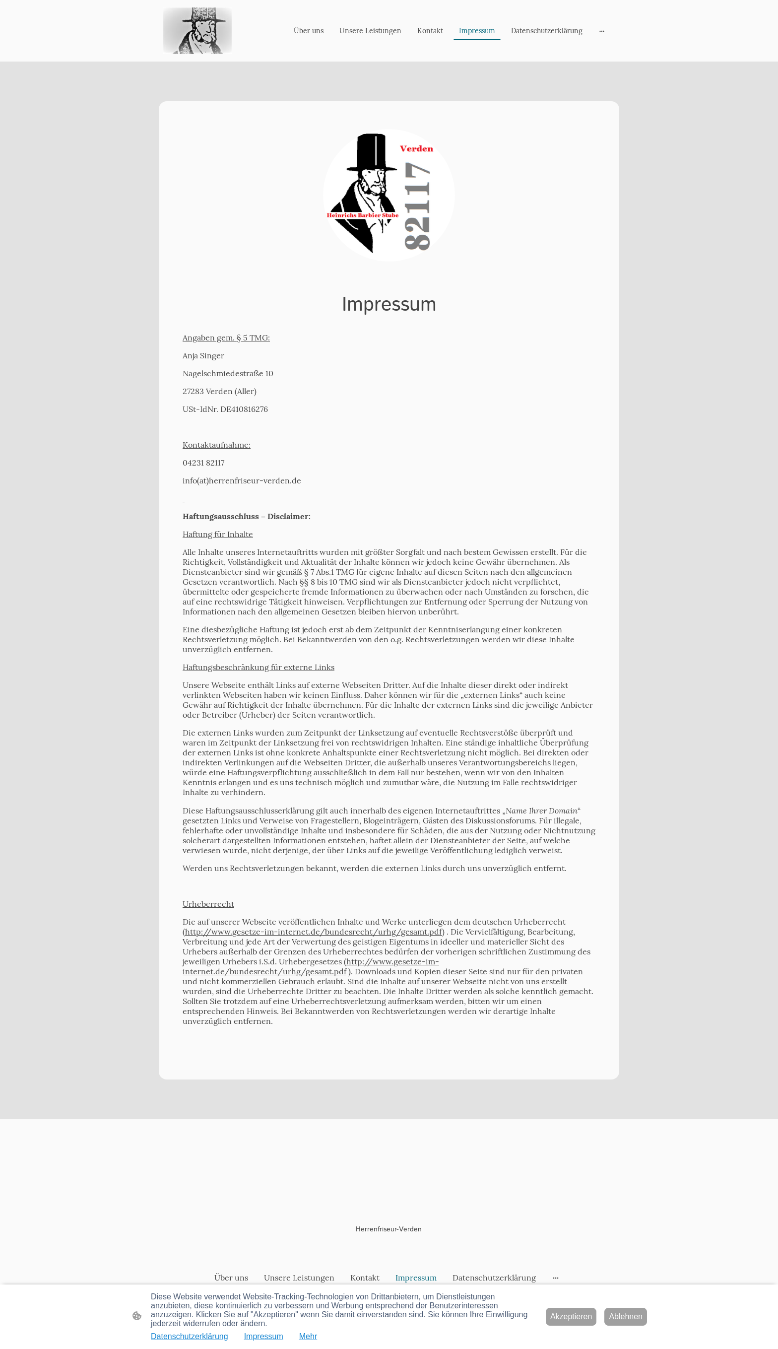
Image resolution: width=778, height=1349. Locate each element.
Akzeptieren (571, 1316)
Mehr (308, 1336)
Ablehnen (626, 1316)
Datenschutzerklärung (189, 1336)
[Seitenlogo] (197, 30)
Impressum (263, 1336)
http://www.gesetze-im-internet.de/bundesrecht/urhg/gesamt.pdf (313, 932)
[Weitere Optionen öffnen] (601, 31)
